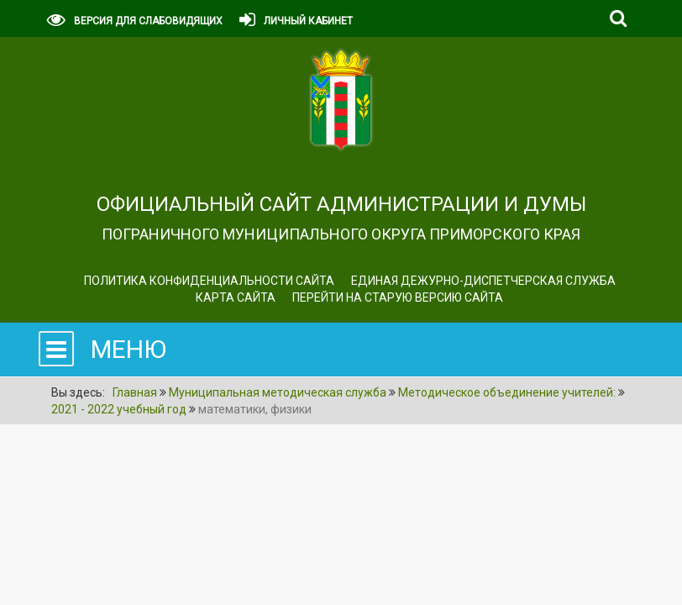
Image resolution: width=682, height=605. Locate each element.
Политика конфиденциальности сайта (209, 280)
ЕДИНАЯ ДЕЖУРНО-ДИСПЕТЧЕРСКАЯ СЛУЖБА (483, 280)
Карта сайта (235, 297)
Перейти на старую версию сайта (397, 297)
